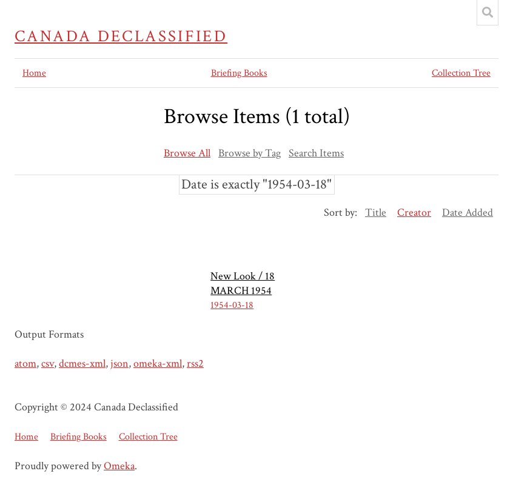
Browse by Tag (249, 153)
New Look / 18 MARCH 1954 (242, 283)
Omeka (119, 466)
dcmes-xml (82, 363)
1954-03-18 (231, 305)
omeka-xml (157, 363)
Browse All (187, 153)
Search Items (316, 153)
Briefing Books (239, 73)
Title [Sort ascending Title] (375, 212)
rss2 (195, 363)
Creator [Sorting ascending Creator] (414, 212)
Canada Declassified (121, 36)
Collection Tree (461, 73)
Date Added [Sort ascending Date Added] (467, 212)
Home (34, 73)
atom (25, 363)
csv (47, 363)
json (119, 363)
